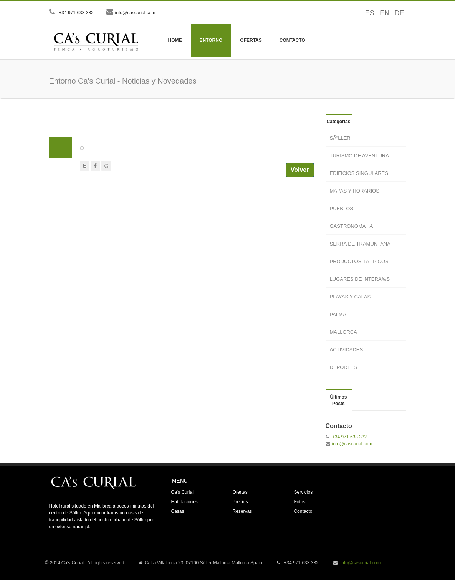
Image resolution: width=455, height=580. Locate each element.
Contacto (292, 40)
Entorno (211, 40)
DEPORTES (343, 367)
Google (106, 166)
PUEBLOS (341, 208)
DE (397, 13)
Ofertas (250, 40)
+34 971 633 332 (76, 12)
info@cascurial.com (135, 12)
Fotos (299, 501)
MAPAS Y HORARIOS (354, 191)
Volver (300, 169)
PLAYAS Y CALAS (350, 297)
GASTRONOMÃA (351, 226)
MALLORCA (343, 332)
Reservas (242, 511)
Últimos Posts (338, 400)
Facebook (95, 166)
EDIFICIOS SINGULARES (359, 173)
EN (382, 13)
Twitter (84, 166)
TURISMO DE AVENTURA (359, 155)
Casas (177, 511)
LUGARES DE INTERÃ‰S (360, 279)
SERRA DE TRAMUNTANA (360, 244)
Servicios (303, 492)
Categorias (338, 121)
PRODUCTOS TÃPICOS (359, 261)
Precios (240, 501)
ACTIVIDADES (346, 350)
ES (367, 13)
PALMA (338, 314)
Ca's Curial (182, 492)
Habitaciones (184, 501)
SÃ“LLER (340, 138)
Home (175, 40)
